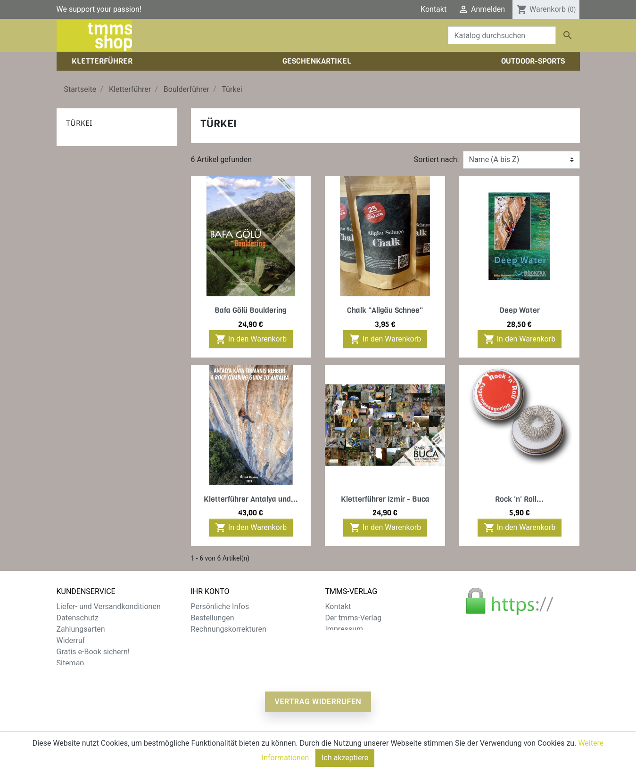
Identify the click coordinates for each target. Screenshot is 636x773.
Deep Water (519, 310)
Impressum (344, 629)
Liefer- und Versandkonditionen (109, 606)
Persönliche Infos (220, 606)
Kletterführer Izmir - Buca (385, 499)
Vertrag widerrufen (317, 705)
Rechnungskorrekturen (228, 629)
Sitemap (70, 663)
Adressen (207, 640)
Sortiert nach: (436, 159)
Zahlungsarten (81, 629)
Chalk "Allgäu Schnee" (385, 310)
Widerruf (71, 640)
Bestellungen (212, 617)
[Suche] (502, 35)
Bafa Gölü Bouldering (251, 310)
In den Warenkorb (251, 339)
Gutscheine (210, 651)
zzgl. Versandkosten (243, 744)
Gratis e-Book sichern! (93, 651)
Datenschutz (78, 617)
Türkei (79, 123)
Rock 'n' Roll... (519, 499)
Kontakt (433, 9)
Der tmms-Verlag (353, 617)
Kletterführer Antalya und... (251, 499)
